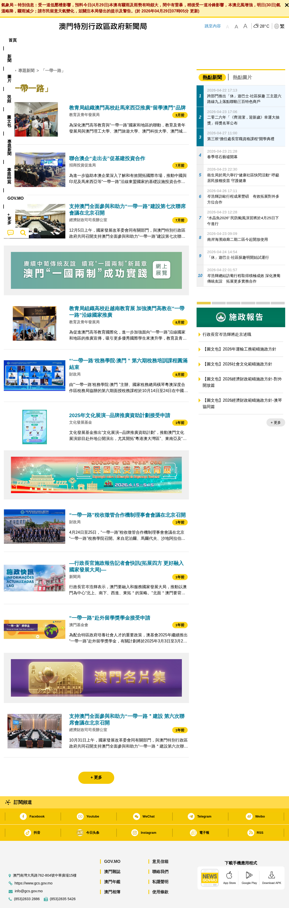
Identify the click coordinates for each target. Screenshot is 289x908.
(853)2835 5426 (63, 883)
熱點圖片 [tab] (242, 62)
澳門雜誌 (112, 856)
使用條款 (160, 876)
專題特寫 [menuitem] (139, 40)
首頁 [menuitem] (13, 40)
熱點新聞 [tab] (212, 62)
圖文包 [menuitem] (89, 40)
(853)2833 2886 (27, 883)
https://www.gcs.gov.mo (33, 868)
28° (264, 26)
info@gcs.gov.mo (29, 876)
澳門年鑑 (112, 866)
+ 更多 (276, 407)
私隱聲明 (160, 866)
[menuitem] (31, 40)
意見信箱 (160, 846)
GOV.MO (112, 846)
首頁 (8, 55)
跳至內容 (213, 26)
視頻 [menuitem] (69, 40)
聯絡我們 (160, 856)
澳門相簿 (112, 876)
